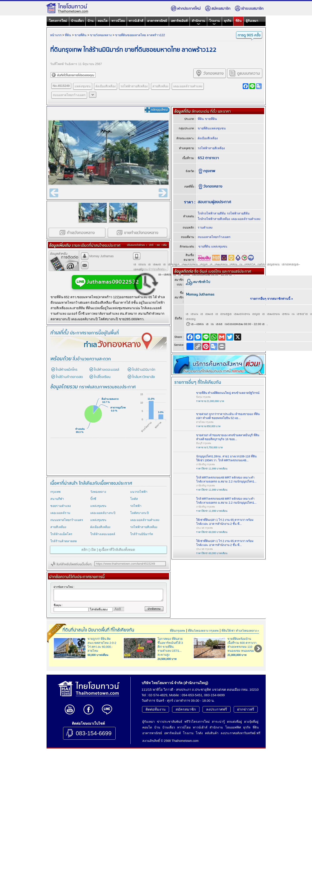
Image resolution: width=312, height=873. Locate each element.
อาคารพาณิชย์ (157, 20)
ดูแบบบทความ (244, 73)
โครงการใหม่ (58, 20)
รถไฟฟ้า (135, 506)
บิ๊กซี (93, 499)
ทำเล (112, 345)
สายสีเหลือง (160, 86)
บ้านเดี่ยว (77, 20)
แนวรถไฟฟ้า (138, 491)
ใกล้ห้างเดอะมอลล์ (106, 369)
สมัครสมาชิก (217, 8)
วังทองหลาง (209, 73)
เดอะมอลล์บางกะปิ (102, 513)
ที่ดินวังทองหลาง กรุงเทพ (203, 636)
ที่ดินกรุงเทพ (177, 636)
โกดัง (199, 795)
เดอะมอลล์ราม (60, 513)
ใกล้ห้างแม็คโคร (66, 369)
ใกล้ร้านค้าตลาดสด (69, 377)
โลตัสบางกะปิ (139, 513)
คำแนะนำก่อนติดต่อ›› (153, 269)
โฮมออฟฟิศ (233, 789)
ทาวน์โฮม (118, 20)
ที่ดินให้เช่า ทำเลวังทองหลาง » (240, 636)
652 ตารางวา (208, 158)
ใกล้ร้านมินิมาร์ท (143, 369)
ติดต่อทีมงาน (155, 771)
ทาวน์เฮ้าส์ (136, 20)
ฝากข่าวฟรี (245, 771)
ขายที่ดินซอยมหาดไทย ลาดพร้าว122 (140, 35)
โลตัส (134, 499)
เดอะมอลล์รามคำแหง (187, 86)
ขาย (53, 297)
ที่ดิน (238, 20)
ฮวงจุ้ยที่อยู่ (251, 783)
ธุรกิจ (227, 20)
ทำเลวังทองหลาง (77, 232)
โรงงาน (214, 22)
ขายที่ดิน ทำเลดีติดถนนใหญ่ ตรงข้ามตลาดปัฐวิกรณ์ (227, 393)
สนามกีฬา (57, 499)
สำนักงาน (198, 22)
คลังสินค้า (211, 795)
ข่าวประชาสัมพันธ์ (169, 783)
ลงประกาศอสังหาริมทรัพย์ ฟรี (240, 795)
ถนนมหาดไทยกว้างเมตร (69, 95)
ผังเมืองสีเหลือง (106, 86)
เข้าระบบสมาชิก (249, 8)
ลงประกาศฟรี (216, 771)
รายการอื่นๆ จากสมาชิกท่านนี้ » (271, 298)
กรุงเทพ (55, 491)
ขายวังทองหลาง (101, 35)
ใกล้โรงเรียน (102, 377)
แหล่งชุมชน (83, 86)
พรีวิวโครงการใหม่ (197, 783)
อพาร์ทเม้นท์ (179, 20)
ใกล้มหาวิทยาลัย (143, 377)
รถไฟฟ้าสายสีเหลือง (134, 86)
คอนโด (102, 20)
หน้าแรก (56, 35)
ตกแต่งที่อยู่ (234, 783)
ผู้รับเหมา (252, 20)
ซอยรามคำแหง (60, 506)
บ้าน (91, 20)
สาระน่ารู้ (218, 783)
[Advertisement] (107, 458)
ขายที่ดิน (80, 35)
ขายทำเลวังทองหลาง (137, 232)
